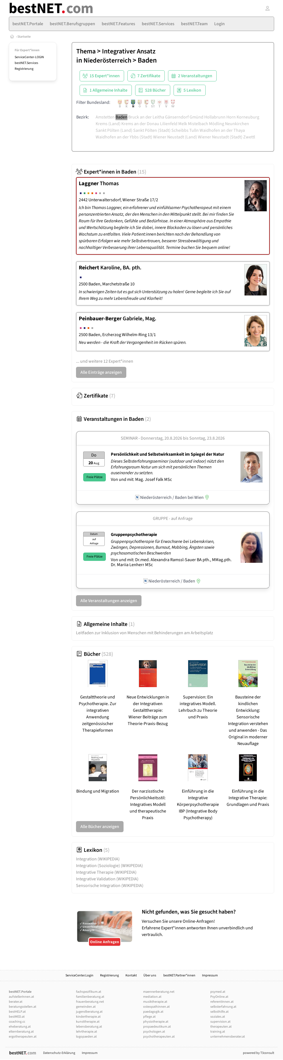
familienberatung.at (90, 996)
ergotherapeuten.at (22, 1036)
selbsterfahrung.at (223, 1006)
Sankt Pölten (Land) (114, 130)
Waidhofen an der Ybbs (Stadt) (124, 137)
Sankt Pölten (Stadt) (152, 130)
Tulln (194, 130)
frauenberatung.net (90, 1001)
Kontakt (131, 975)
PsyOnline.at (219, 996)
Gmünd (196, 117)
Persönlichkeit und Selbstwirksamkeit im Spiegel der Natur (167, 454)
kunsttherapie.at (87, 1021)
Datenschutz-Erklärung (59, 1053)
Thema (86, 51)
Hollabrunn (215, 117)
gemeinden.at (86, 1006)
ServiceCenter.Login (79, 975)
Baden (121, 117)
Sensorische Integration (109, 886)
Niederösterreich (107, 60)
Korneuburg (248, 117)
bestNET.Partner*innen (179, 975)
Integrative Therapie (106, 872)
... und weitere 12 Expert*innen (104, 361)
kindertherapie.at (88, 1016)
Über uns (150, 975)
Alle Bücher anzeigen (99, 827)
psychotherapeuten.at (159, 1036)
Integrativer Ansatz (129, 51)
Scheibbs (179, 130)
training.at (217, 1031)
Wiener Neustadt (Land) (175, 137)
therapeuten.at (221, 1026)
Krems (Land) (108, 124)
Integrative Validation (107, 879)
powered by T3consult (258, 1053)
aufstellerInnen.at (21, 996)
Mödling (216, 124)
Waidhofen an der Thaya (222, 130)
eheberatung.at (20, 1026)
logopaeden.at (86, 1036)
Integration (98, 859)
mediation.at (152, 996)
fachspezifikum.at (88, 991)
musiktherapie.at (155, 1001)
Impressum (210, 975)
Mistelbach (198, 124)
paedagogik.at (153, 1011)
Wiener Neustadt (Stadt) (220, 137)
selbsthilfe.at (219, 1011)
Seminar (129, 438)
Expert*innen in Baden (111, 172)
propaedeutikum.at (157, 1026)
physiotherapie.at (155, 1021)
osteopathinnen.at (156, 1006)
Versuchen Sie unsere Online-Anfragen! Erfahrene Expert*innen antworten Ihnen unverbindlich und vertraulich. (206, 923)
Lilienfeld (168, 124)
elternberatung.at (21, 1031)
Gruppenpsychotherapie (134, 535)
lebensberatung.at (89, 1026)
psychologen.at (154, 1031)
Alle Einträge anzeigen (101, 372)
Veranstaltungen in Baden (113, 419)
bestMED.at (17, 1016)
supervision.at (220, 1021)
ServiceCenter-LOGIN (29, 57)
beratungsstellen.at (22, 1006)
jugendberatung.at (89, 1011)
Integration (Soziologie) (109, 866)
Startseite (24, 36)
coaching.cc (17, 1021)
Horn (231, 117)
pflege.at (149, 1016)
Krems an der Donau (140, 124)
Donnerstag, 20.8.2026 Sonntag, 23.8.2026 (183, 438)
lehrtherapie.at (86, 1031)
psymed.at (217, 991)
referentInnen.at (222, 1001)
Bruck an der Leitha (146, 117)
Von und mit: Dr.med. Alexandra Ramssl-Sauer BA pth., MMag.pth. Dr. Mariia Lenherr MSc (171, 562)
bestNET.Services (26, 63)
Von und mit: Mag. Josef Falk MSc (141, 479)
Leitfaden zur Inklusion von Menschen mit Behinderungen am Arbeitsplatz (144, 633)
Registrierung (24, 68)
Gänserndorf (177, 117)
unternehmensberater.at (227, 1036)
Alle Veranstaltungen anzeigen (108, 601)
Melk (182, 124)
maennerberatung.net (158, 991)
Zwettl (249, 137)
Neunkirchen (237, 124)
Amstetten (105, 117)
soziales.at (217, 1016)
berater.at (15, 1001)
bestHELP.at (17, 1011)
